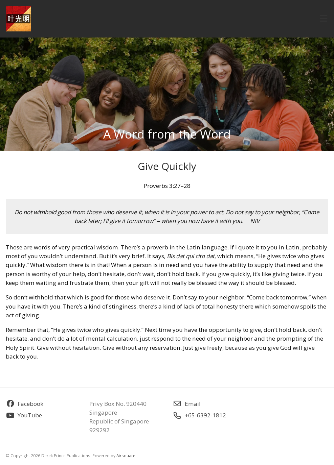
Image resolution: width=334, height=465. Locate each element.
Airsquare (125, 455)
